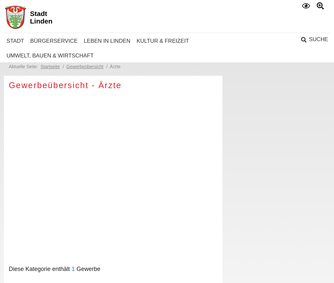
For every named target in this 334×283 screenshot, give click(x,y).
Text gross (321, 6)
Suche (318, 39)
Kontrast (306, 5)
